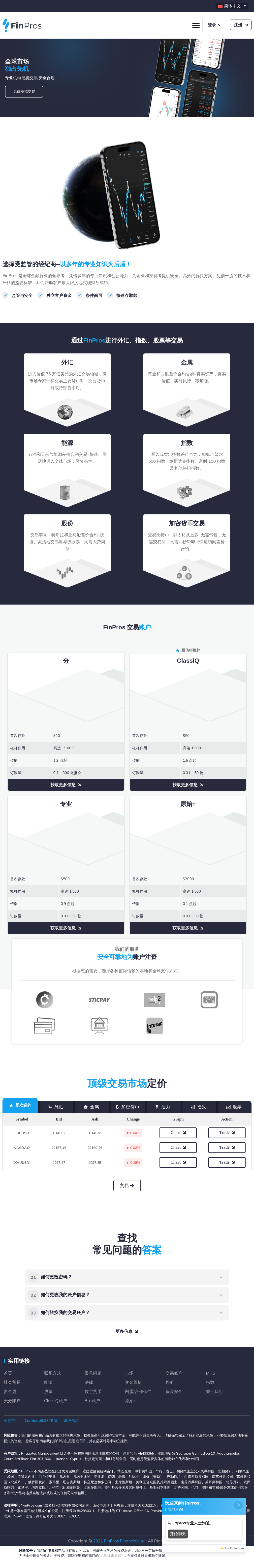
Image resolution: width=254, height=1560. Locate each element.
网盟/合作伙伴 (138, 1391)
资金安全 (173, 1391)
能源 (48, 1382)
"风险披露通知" (71, 1440)
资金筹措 (133, 1382)
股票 (234, 1107)
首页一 (10, 1373)
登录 (212, 25)
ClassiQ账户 (55, 1400)
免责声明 (11, 1420)
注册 (238, 25)
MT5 (210, 1373)
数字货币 (93, 1391)
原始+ (130, 1400)
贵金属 (10, 1391)
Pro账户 (92, 1400)
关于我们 (214, 1391)
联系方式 (52, 1373)
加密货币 (127, 1107)
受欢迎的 (20, 1105)
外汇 (55, 1107)
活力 (162, 1107)
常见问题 (93, 1373)
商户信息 (71, 1420)
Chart (175, 1132)
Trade (224, 1132)
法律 (89, 1382)
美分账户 (12, 1400)
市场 (129, 1373)
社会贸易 (12, 1382)
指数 (198, 1107)
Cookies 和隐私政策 (41, 1420)
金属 (91, 1107)
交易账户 (173, 1373)
